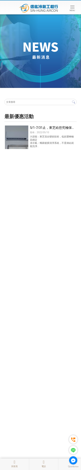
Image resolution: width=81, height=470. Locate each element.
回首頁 (14, 464)
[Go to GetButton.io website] (73, 467)
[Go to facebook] (73, 460)
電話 (43, 464)
